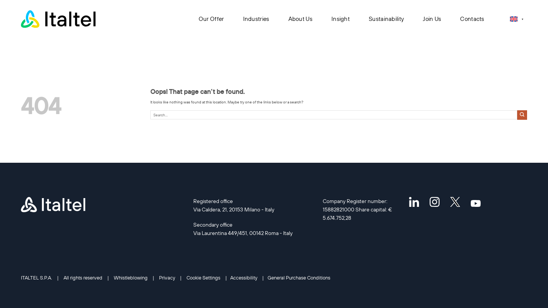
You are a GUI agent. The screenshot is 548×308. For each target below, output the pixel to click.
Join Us (432, 18)
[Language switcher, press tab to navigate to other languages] (516, 18)
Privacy (167, 278)
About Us (300, 18)
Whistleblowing (131, 278)
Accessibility (243, 278)
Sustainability (386, 18)
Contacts (472, 18)
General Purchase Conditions (299, 278)
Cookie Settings (203, 278)
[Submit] (522, 115)
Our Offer (211, 18)
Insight (340, 18)
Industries (256, 18)
